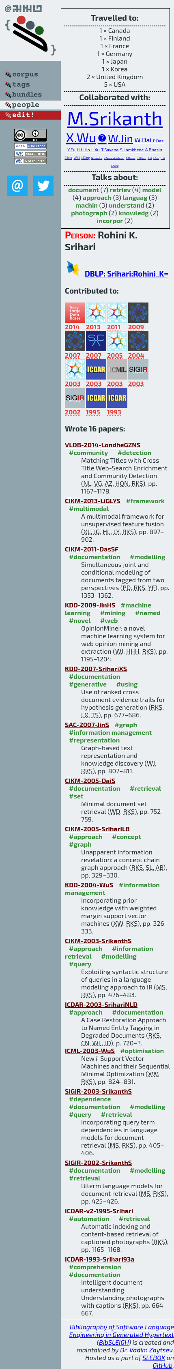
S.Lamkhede (132, 149)
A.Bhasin (153, 149)
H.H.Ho (83, 149)
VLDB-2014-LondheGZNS (102, 444)
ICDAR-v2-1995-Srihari (99, 1211)
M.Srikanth (115, 117)
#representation (94, 740)
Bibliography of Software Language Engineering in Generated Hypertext (121, 1330)
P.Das (158, 140)
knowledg (133, 213)
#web (109, 620)
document (83, 189)
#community (88, 452)
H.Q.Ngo (141, 158)
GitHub (163, 1365)
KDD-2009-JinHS (90, 605)
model (151, 189)
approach (97, 197)
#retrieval (145, 788)
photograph (89, 213)
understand (126, 205)
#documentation (94, 556)
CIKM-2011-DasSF (91, 549)
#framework (145, 500)
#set (76, 796)
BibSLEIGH (114, 1342)
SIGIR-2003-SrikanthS (98, 1091)
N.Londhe (96, 158)
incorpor (110, 220)
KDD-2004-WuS (89, 884)
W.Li (76, 158)
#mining (113, 612)
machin (86, 205)
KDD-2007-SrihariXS (96, 668)
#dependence (90, 1099)
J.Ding (85, 158)
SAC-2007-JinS (87, 724)
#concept (126, 836)
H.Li (163, 158)
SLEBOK (153, 1357)
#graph (125, 724)
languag (134, 197)
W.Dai (143, 140)
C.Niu (68, 158)
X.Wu (81, 137)
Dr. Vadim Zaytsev (146, 1350)
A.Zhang (130, 158)
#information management (110, 732)
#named (148, 612)
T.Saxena (109, 149)
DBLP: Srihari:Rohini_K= (126, 273)
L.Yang (114, 165)
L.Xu (95, 149)
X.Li (150, 158)
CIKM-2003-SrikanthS (98, 940)
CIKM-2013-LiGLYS (92, 500)
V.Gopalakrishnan (114, 158)
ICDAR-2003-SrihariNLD (101, 1004)
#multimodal (89, 508)
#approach (86, 836)
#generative (88, 684)
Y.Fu (71, 149)
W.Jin (120, 137)
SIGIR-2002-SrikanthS (98, 1162)
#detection (135, 452)
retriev (120, 189)
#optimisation (142, 1050)
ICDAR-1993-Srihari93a (99, 1259)
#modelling (147, 556)
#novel (80, 620)
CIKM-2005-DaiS (90, 780)
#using (127, 684)
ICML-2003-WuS (90, 1050)
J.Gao (156, 158)
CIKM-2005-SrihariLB (97, 829)
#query (80, 964)
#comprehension (95, 1266)
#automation (89, 1218)
